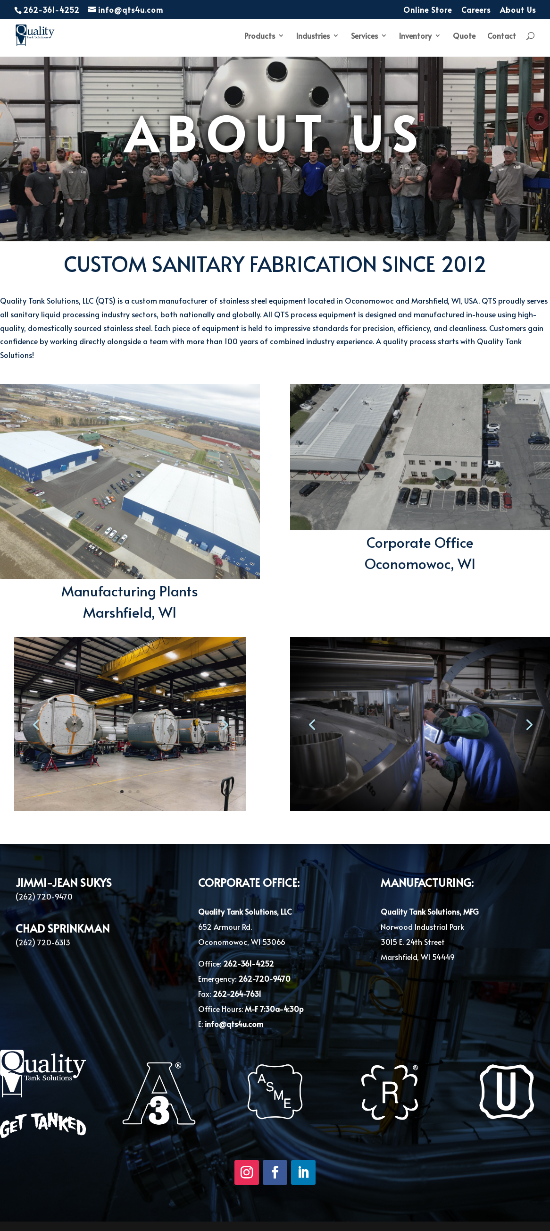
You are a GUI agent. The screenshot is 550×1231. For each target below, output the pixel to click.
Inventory (415, 36)
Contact (501, 36)
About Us (518, 10)
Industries (313, 36)
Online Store (427, 10)
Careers (476, 10)
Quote (464, 36)
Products (259, 36)
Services (364, 36)
